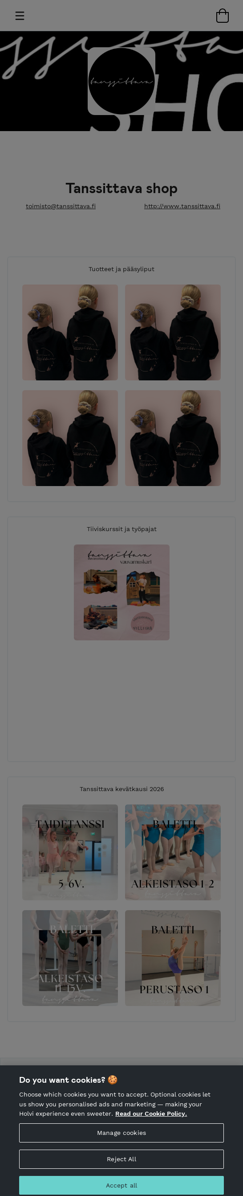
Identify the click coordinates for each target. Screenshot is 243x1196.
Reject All (121, 1161)
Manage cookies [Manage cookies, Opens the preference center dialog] (121, 1135)
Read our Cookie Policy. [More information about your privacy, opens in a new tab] (151, 1116)
